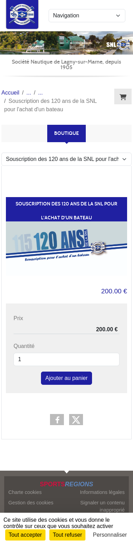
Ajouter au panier (66, 378)
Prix (18, 318)
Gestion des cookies (30, 502)
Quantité (24, 346)
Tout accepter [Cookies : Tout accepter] (25, 535)
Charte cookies (25, 492)
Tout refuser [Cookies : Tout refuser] (67, 535)
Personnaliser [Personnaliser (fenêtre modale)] (110, 535)
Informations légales (102, 492)
